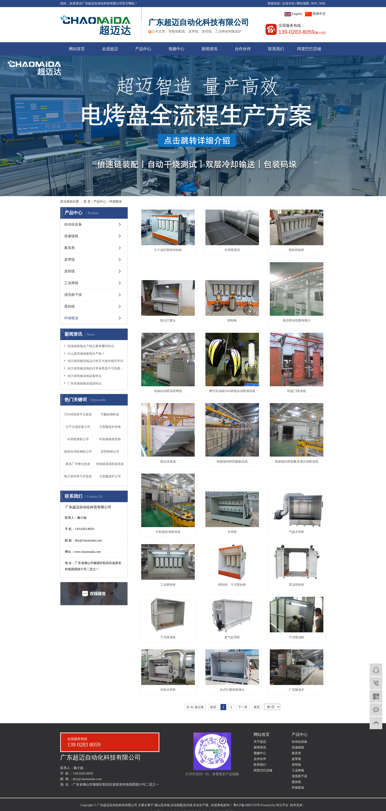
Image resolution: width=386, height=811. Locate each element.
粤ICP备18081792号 (246, 805)
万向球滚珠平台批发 (78, 414)
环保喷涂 (115, 201)
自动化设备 (73, 224)
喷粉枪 (232, 320)
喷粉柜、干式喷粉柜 (232, 584)
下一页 (242, 707)
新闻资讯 (210, 49)
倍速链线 (71, 236)
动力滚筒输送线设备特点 (84, 376)
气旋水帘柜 (296, 532)
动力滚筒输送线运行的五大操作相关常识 (95, 361)
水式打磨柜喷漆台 (232, 689)
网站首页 (77, 49)
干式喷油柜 (296, 637)
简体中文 (315, 13)
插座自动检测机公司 (78, 451)
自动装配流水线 (181, 805)
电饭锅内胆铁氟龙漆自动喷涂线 (296, 461)
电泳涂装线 (168, 461)
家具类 (69, 248)
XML (322, 3)
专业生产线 (200, 805)
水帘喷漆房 (232, 250)
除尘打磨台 (168, 320)
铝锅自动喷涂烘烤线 (168, 391)
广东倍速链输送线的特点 (84, 383)
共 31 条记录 (195, 707)
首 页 (87, 201)
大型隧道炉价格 (110, 426)
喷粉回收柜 (296, 250)
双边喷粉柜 (296, 584)
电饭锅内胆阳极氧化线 (232, 461)
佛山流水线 (162, 805)
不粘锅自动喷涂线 (168, 532)
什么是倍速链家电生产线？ (86, 353)
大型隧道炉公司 (110, 476)
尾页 (257, 707)
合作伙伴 (243, 49)
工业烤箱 (71, 283)
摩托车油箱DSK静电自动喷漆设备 (232, 391)
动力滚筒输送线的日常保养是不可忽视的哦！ (95, 368)
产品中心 (143, 49)
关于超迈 (260, 741)
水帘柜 (232, 532)
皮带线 (69, 259)
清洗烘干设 (73, 294)
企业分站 (288, 3)
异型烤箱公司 (110, 451)
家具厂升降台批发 (78, 464)
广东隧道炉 (296, 689)
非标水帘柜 (168, 689)
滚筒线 (69, 271)
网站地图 (303, 3)
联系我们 (276, 49)
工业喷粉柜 (168, 584)
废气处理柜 (232, 637)
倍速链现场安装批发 (110, 464)
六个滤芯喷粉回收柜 (168, 250)
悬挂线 (69, 306)
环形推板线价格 (110, 439)
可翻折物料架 (110, 414)
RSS (314, 3)
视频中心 (176, 49)
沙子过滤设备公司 (78, 426)
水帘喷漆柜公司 (78, 439)
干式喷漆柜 (168, 637)
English (293, 13)
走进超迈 (110, 49)
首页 (213, 707)
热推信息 (274, 3)
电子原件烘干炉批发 (78, 476)
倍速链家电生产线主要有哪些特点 (90, 346)
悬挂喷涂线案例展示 (297, 320)
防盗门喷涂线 (296, 391)
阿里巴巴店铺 (309, 49)
